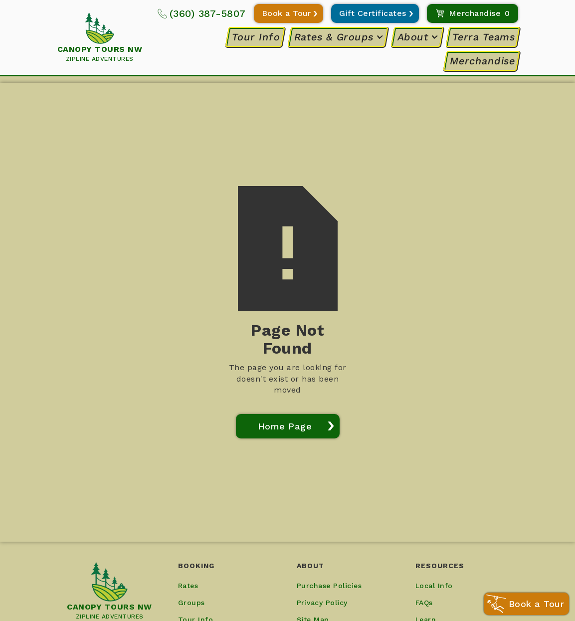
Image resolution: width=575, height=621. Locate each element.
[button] (338, 37)
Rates (188, 586)
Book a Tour (286, 13)
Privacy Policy (322, 603)
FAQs (424, 603)
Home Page (285, 426)
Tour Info (256, 37)
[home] (100, 37)
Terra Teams (483, 37)
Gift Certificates (372, 13)
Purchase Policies (329, 586)
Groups (191, 603)
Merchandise (482, 61)
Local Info (434, 586)
